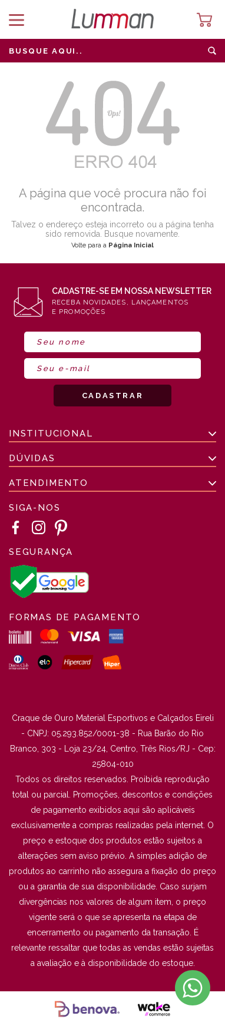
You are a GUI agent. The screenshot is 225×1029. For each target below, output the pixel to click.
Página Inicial (131, 245)
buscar (212, 51)
